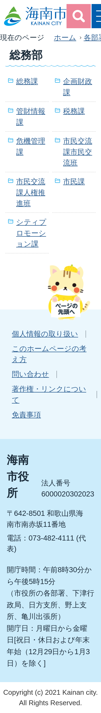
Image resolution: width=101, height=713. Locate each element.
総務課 (27, 81)
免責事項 (26, 414)
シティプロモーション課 (31, 233)
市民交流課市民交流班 (77, 152)
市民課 (74, 181)
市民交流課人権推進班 (30, 192)
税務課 (74, 111)
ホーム (65, 37)
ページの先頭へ (69, 292)
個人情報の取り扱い (45, 334)
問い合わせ (30, 374)
